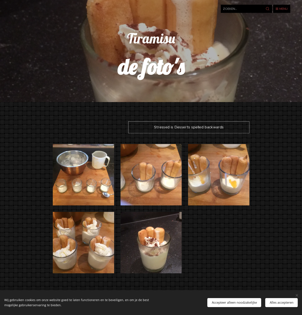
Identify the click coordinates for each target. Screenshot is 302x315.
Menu (282, 9)
